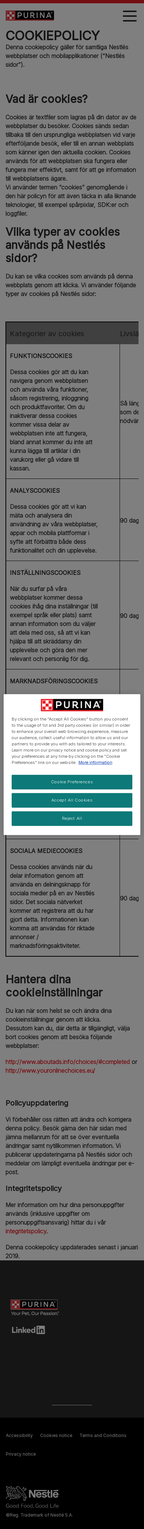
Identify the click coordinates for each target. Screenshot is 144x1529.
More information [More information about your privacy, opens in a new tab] (95, 762)
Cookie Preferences (72, 781)
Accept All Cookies (72, 800)
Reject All (72, 818)
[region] (72, 764)
